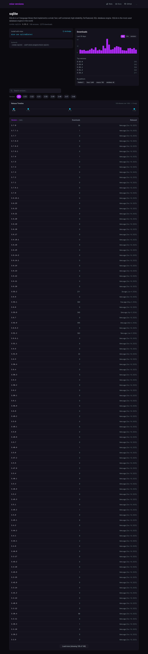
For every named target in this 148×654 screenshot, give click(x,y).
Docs (118, 4)
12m (127, 36)
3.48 (59, 97)
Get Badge (67, 31)
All (19, 97)
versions (133, 36)
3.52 (32, 97)
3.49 (52, 97)
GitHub (128, 4)
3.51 (38, 97)
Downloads (76, 120)
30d (123, 36)
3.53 (25, 97)
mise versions (16, 4)
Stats (109, 4)
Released (133, 120)
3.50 (45, 97)
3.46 (73, 97)
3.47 (66, 97)
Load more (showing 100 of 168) (74, 646)
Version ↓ (14, 120)
